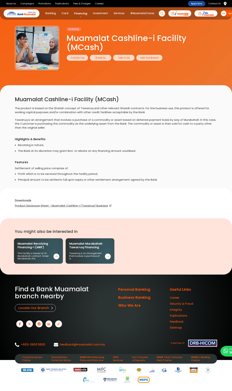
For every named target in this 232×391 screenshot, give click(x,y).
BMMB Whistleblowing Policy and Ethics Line (92, 358)
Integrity (176, 310)
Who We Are (129, 305)
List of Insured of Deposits (140, 358)
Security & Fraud (181, 304)
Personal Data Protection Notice (61, 358)
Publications (178, 316)
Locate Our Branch (33, 308)
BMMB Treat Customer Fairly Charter (169, 358)
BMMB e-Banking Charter (200, 358)
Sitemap (176, 328)
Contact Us (214, 3)
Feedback (176, 322)
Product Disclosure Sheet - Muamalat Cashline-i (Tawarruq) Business (61, 205)
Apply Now (196, 3)
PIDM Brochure (118, 358)
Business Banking (134, 297)
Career (174, 298)
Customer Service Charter (32, 358)
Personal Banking (134, 289)
